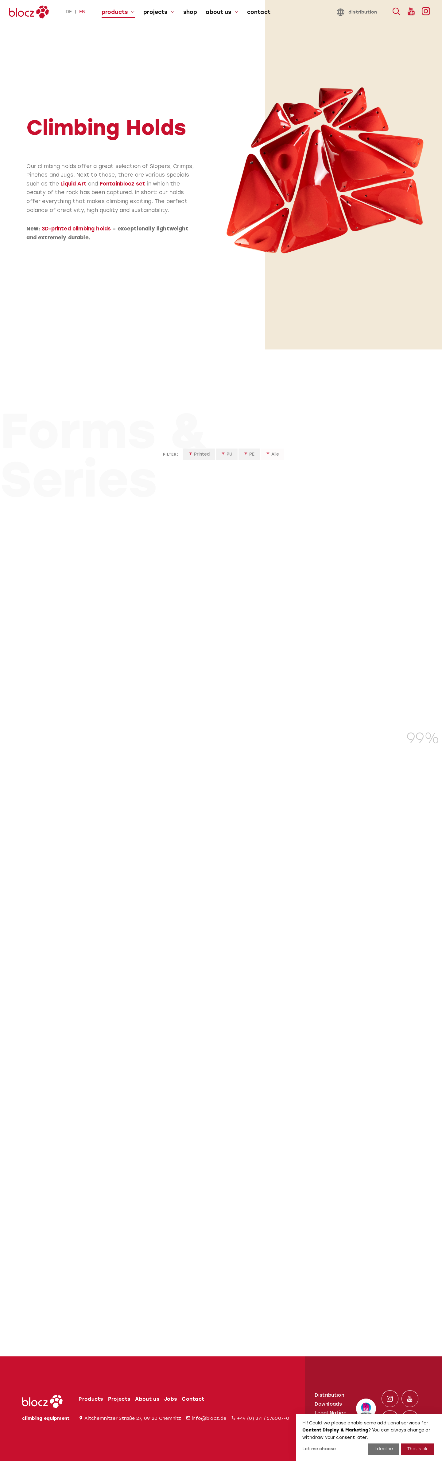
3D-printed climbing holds (76, 229)
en (82, 11)
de (69, 11)
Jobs (170, 1399)
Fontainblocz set (122, 184)
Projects (119, 1399)
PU (226, 457)
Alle (272, 457)
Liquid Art (73, 184)
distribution (357, 12)
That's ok (417, 1448)
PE (249, 457)
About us (147, 1399)
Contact (193, 1399)
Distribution (329, 1395)
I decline (383, 1448)
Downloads (328, 1404)
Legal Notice (331, 1413)
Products (91, 1399)
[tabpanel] (309, 175)
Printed (199, 457)
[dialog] (369, 1437)
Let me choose (319, 1448)
